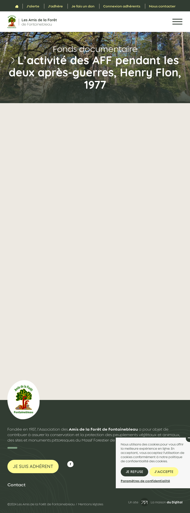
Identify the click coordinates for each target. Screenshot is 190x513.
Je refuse (134, 472)
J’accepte (163, 472)
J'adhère (55, 6)
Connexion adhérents (121, 6)
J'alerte (32, 6)
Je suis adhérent (33, 466)
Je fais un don (83, 6)
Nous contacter (162, 6)
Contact (16, 484)
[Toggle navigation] (177, 22)
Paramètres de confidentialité (145, 481)
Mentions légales (90, 504)
